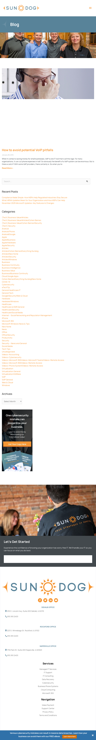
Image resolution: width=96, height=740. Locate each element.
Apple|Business (8, 239)
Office (4, 332)
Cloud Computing (48, 689)
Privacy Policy (48, 712)
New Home (6, 326)
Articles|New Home (10, 254)
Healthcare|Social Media (12, 312)
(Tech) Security (8, 226)
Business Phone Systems (48, 686)
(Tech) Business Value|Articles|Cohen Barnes (21, 220)
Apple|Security (8, 245)
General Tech (7, 293)
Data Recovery (48, 679)
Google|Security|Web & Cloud (15, 295)
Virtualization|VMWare (11, 374)
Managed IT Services (48, 669)
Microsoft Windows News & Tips (16, 323)
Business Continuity (10, 265)
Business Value (8, 270)
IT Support (48, 672)
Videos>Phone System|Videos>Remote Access (22, 365)
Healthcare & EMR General (13, 307)
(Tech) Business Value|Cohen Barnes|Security (22, 223)
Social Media (7, 346)
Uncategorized (8, 351)
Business (6, 262)
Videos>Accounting (10, 354)
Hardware (6, 298)
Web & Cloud (7, 382)
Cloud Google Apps (10, 276)
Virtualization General (11, 371)
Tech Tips (6, 349)
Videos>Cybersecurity (11, 357)
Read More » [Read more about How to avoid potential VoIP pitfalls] (7, 168)
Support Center (48, 708)
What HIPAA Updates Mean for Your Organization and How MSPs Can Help (33, 200)
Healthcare (6, 304)
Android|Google (8, 234)
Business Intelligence (11, 267)
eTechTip (6, 287)
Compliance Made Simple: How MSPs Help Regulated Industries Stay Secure (34, 197)
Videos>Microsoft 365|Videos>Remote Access (22, 363)
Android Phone (8, 231)
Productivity (7, 337)
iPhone (5, 318)
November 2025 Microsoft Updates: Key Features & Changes (28, 203)
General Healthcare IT (11, 290)
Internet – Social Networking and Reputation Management (27, 315)
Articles (5, 248)
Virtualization (7, 368)
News (4, 329)
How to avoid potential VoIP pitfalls (27, 150)
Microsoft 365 (8, 321)
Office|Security (8, 335)
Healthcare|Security (10, 309)
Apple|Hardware (9, 242)
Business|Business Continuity (15, 273)
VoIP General (7, 379)
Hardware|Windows (10, 301)
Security (5, 340)
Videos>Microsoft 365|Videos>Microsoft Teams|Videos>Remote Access (33, 360)
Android (5, 228)
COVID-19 (6, 282)
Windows (6, 385)
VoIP (4, 376)
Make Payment (48, 705)
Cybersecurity (8, 284)
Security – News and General (14, 343)
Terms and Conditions (48, 715)
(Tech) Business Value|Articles (15, 217)
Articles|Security (9, 256)
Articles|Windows (9, 259)
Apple (4, 237)
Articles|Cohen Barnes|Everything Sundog (20, 251)
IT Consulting (48, 676)
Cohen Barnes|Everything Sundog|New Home (21, 279)
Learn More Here (70, 736)
